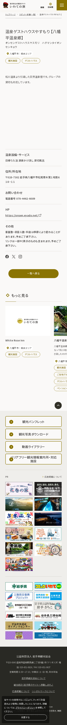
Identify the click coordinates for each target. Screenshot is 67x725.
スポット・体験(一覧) (27, 14)
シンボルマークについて (43, 691)
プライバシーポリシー (25, 707)
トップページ (10, 14)
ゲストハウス (31, 60)
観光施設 (12, 60)
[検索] (42, 6)
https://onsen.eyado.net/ (23, 215)
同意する (25, 717)
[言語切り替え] (50, 6)
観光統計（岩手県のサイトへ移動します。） (33, 684)
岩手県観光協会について (34, 678)
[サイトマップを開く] (62, 5)
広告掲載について (53, 476)
